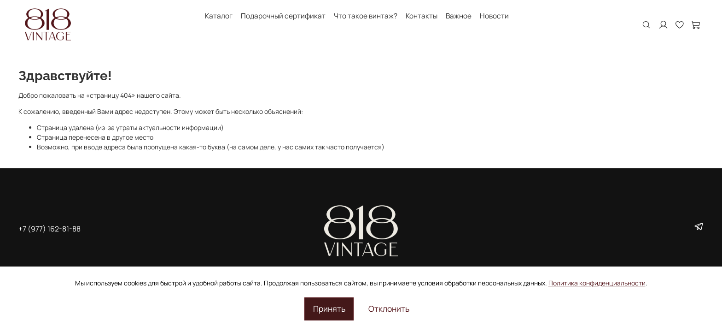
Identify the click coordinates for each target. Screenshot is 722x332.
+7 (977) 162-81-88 (49, 229)
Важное (459, 16)
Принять (329, 308)
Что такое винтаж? (365, 16)
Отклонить (388, 308)
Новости (494, 16)
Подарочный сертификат (283, 16)
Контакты (421, 16)
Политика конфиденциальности (597, 283)
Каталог (219, 16)
